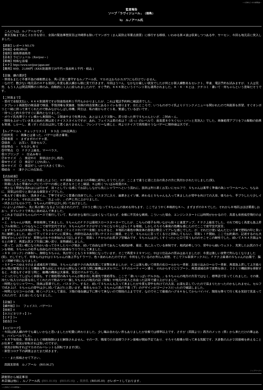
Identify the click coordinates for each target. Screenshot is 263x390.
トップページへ (256, 371)
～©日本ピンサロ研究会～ (252, 2)
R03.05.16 (67, 380)
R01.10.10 (49, 380)
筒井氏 (84, 380)
